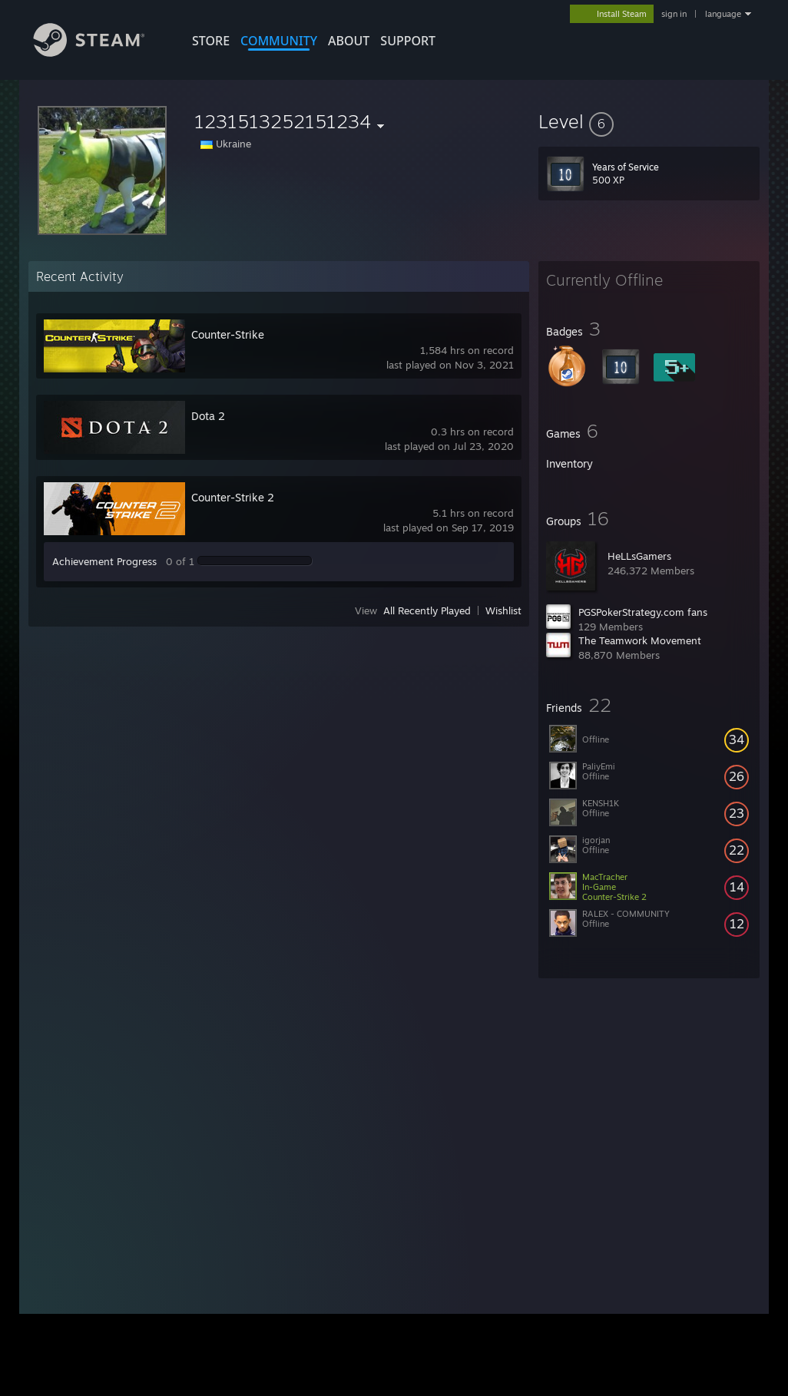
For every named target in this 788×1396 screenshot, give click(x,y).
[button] (649, 121)
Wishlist (503, 610)
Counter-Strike (227, 334)
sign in (674, 13)
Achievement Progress (104, 561)
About (348, 40)
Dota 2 (208, 415)
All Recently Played (427, 610)
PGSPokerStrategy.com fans (642, 612)
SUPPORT (407, 40)
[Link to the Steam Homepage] (100, 52)
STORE (211, 40)
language (723, 13)
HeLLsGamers (639, 556)
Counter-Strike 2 (232, 497)
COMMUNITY (278, 40)
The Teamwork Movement (639, 640)
